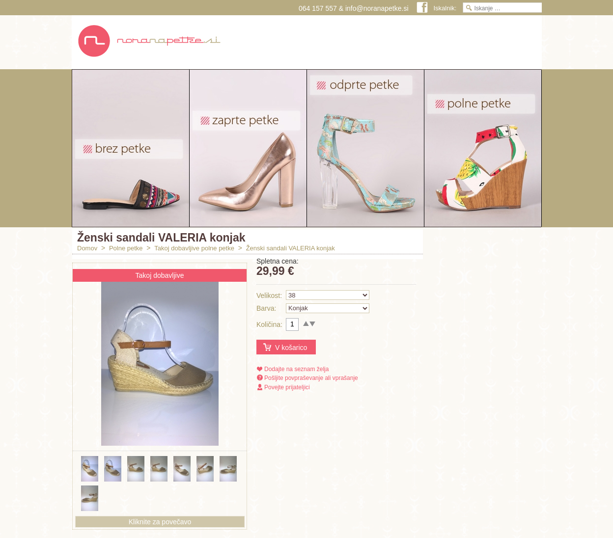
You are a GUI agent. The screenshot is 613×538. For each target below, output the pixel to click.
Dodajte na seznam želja (296, 369)
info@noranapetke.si (377, 8)
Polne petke (126, 248)
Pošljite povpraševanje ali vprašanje (311, 378)
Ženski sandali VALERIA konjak (290, 248)
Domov (87, 248)
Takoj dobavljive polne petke (194, 248)
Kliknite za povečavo (160, 522)
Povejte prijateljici (287, 387)
